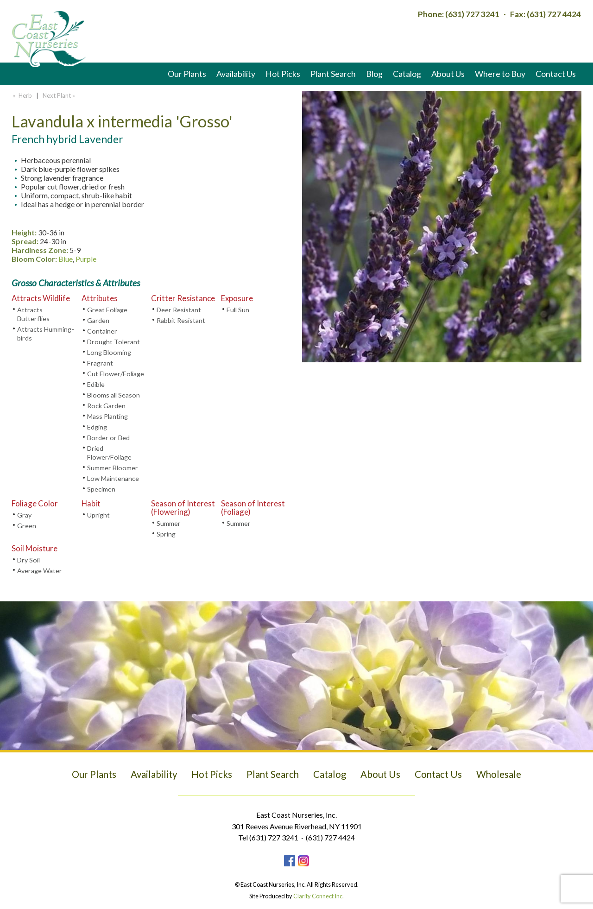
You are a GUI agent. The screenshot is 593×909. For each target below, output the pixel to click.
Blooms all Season (113, 395)
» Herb (22, 95)
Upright (98, 515)
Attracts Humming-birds (45, 333)
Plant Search (333, 74)
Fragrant (100, 363)
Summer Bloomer (112, 468)
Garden (98, 320)
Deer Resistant (179, 310)
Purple (86, 258)
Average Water (39, 570)
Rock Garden (106, 406)
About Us (448, 74)
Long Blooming (109, 352)
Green (26, 526)
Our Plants (187, 74)
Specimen (101, 489)
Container (102, 331)
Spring (166, 534)
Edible (96, 384)
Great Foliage (107, 310)
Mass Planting (107, 416)
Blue (65, 258)
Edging (97, 427)
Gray (24, 515)
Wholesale (498, 774)
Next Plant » (59, 95)
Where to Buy (500, 74)
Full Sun (238, 310)
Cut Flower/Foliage (115, 374)
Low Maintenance (113, 478)
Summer (169, 523)
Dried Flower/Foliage (109, 452)
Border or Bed (108, 438)
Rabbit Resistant (181, 320)
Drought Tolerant (113, 342)
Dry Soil (28, 560)
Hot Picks (282, 74)
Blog (374, 74)
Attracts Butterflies (33, 314)
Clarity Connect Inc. (318, 896)
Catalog (407, 74)
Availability (235, 74)
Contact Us (556, 74)
